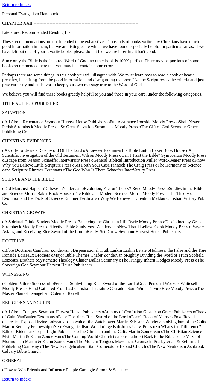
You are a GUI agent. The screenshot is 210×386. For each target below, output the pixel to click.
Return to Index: (16, 4)
